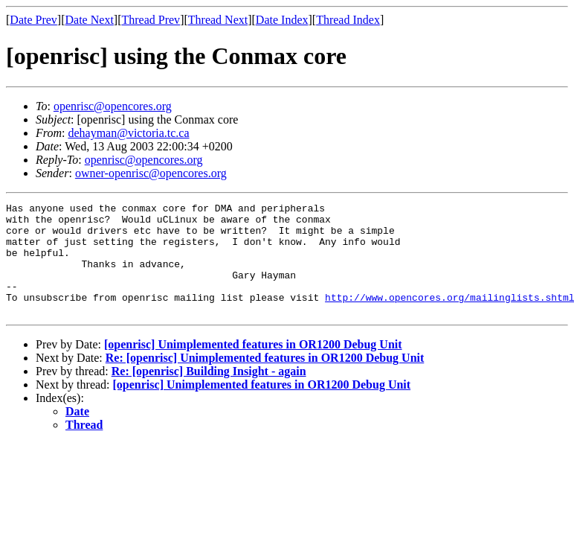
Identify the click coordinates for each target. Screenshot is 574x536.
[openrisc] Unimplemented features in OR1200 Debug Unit (253, 366)
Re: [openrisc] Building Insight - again (209, 393)
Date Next (89, 19)
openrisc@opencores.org (113, 106)
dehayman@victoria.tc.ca (128, 133)
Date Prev (33, 19)
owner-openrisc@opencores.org (151, 173)
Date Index (282, 19)
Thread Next (218, 19)
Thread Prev (150, 19)
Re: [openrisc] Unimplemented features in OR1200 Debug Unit (265, 380)
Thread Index (348, 19)
